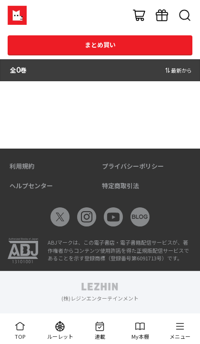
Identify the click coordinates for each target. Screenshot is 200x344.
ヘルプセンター (31, 185)
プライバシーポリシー (133, 166)
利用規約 (22, 166)
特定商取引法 (120, 185)
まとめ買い (100, 44)
